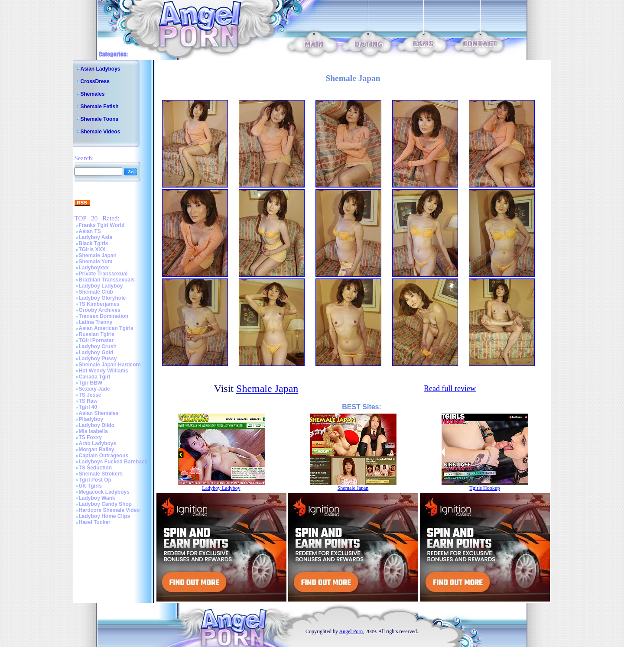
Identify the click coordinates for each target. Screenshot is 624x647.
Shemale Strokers (101, 474)
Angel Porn (351, 631)
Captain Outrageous (104, 456)
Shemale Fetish (100, 107)
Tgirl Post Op (95, 480)
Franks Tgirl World (102, 225)
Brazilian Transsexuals (107, 280)
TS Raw (88, 401)
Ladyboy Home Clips (104, 516)
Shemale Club (96, 292)
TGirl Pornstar (96, 340)
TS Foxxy (90, 437)
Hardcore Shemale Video (109, 510)
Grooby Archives (99, 310)
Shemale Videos (100, 132)
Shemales (93, 94)
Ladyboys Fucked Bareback (113, 462)
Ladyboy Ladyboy (101, 286)
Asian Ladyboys (100, 69)
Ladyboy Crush (98, 346)
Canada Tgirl (94, 377)
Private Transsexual (103, 274)
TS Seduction (95, 468)
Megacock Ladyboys (104, 492)
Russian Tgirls (97, 334)
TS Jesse (90, 395)
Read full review (450, 388)
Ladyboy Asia (96, 237)
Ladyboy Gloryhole (102, 298)
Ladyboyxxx (94, 268)
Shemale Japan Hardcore (110, 365)
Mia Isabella (93, 431)
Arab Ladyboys (98, 443)
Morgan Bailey (96, 449)
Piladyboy (91, 419)
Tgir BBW (91, 383)
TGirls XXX (92, 249)
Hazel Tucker (94, 522)
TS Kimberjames (99, 304)
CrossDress (95, 81)
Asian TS (90, 231)
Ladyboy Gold (96, 352)
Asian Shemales (99, 413)
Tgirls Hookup (484, 488)
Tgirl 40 (88, 407)
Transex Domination (104, 316)
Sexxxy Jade (94, 389)
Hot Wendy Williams (103, 371)
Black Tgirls (93, 243)
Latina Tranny (96, 322)
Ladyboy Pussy (98, 359)
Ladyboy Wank (97, 498)
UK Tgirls (90, 486)
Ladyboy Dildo (97, 425)
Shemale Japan (98, 255)
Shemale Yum (96, 262)
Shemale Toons (100, 119)
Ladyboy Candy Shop (105, 504)
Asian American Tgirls (106, 328)
